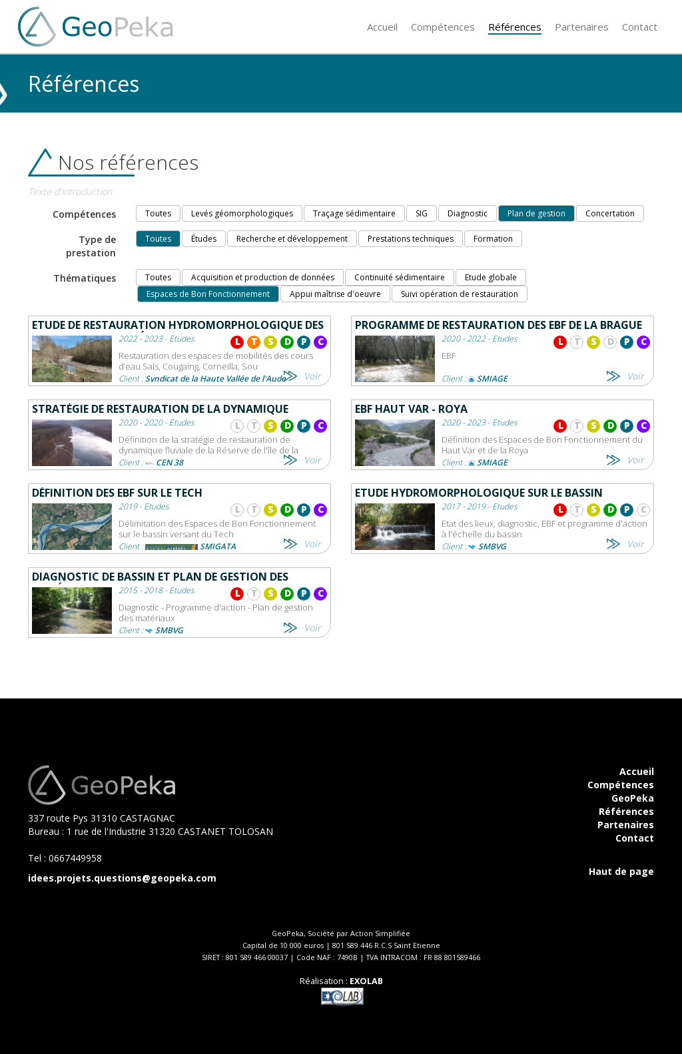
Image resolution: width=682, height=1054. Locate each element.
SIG (422, 213)
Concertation (610, 213)
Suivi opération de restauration (459, 294)
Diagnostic (468, 213)
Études (203, 238)
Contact (634, 838)
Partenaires (625, 824)
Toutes (158, 213)
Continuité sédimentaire (399, 277)
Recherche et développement (292, 238)
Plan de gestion (536, 213)
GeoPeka (632, 798)
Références (626, 811)
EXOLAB (366, 981)
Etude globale (491, 277)
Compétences (620, 784)
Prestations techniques (411, 238)
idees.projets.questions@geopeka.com (122, 878)
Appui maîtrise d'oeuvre (335, 294)
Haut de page (621, 871)
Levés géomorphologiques (242, 213)
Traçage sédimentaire (354, 213)
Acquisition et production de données (262, 277)
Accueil (636, 771)
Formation (493, 238)
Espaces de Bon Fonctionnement (208, 294)
